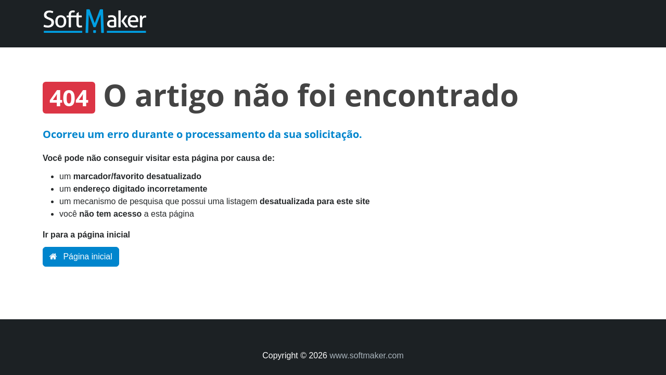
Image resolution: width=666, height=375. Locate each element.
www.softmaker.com (366, 355)
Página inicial (80, 256)
